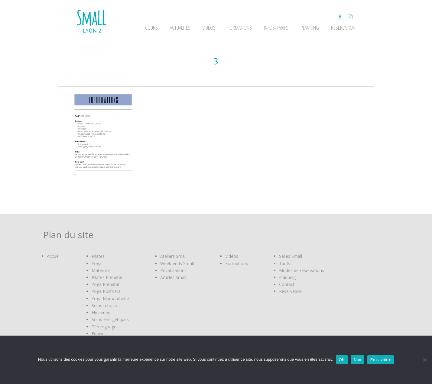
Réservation (343, 27)
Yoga (97, 263)
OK (342, 359)
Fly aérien (101, 312)
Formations (236, 263)
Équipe (98, 333)
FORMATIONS (240, 27)
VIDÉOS (209, 27)
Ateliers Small (173, 256)
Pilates (98, 256)
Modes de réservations (301, 270)
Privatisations (173, 270)
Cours (151, 27)
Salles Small (290, 256)
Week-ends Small (177, 263)
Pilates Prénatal (107, 277)
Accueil (53, 256)
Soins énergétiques (110, 319)
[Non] (424, 360)
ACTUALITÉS (180, 27)
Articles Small (173, 277)
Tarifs (284, 263)
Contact (286, 284)
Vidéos (231, 256)
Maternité (101, 270)
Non (357, 359)
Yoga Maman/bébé (110, 298)
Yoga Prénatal (105, 284)
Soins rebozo (104, 305)
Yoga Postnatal (107, 291)
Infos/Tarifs (276, 27)
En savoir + (380, 359)
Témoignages (105, 327)
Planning (309, 27)
